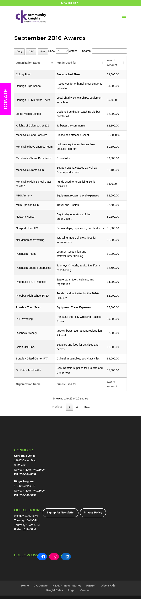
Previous (57, 406)
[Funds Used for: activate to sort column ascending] (80, 63)
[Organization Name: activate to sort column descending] (34, 63)
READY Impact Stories (67, 585)
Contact (85, 590)
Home (25, 585)
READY (91, 585)
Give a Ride (108, 585)
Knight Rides (54, 590)
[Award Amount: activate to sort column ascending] (116, 63)
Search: (104, 50)
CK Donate (41, 585)
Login (71, 590)
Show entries (62, 50)
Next (86, 406)
